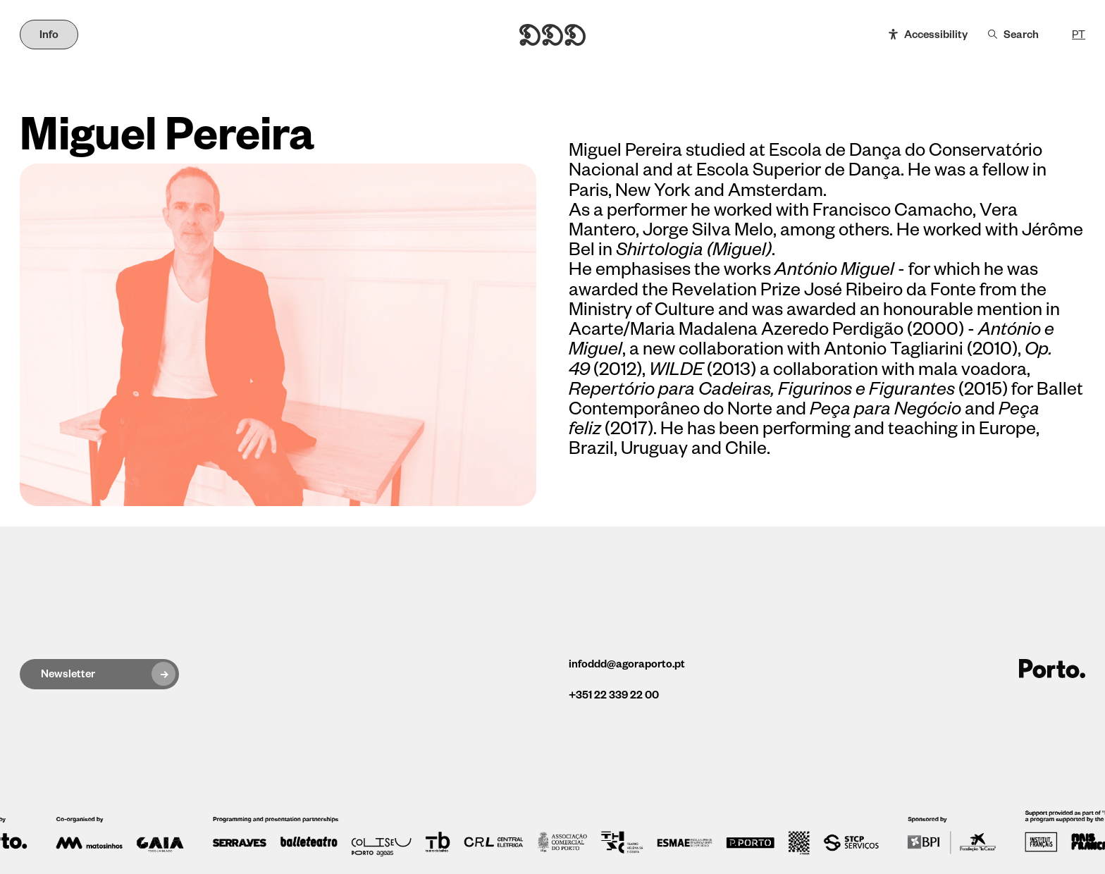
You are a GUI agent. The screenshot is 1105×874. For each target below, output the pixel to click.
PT (1078, 34)
